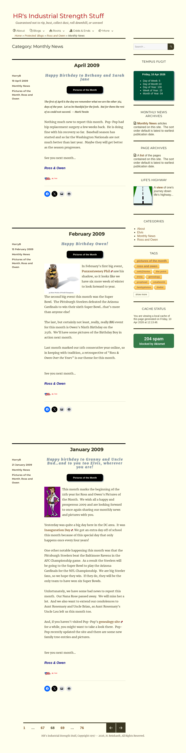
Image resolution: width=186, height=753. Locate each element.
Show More (141, 294)
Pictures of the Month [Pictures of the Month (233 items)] (152, 260)
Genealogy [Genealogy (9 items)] (154, 277)
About (19, 30)
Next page (121, 728)
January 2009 (87, 449)
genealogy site (111, 621)
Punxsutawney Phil (97, 271)
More (104, 30)
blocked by (154, 341)
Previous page (111, 728)
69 (63, 728)
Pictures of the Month (85, 90)
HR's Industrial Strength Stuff (58, 16)
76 (83, 728)
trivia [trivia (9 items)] (139, 277)
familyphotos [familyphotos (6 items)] (144, 287)
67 (44, 728)
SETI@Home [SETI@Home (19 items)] (143, 271)
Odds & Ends (80, 30)
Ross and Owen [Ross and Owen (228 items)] (147, 266)
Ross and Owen (147, 239)
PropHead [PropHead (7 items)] (142, 282)
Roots (55, 30)
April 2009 (87, 65)
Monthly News (21, 85)
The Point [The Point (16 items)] (161, 271)
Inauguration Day (58, 530)
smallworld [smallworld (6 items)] (159, 282)
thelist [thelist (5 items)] (160, 287)
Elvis (140, 232)
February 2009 (87, 234)
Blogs (35, 30)
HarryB (16, 75)
